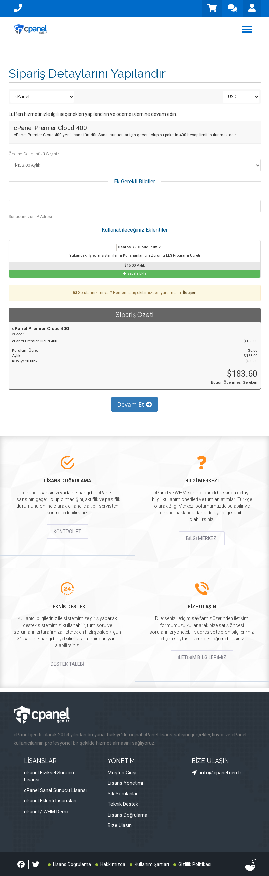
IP (10, 195)
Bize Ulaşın (120, 825)
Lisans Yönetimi (125, 783)
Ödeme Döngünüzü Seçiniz (34, 153)
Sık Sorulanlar (123, 794)
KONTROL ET (67, 531)
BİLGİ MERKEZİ (202, 538)
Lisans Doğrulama (127, 815)
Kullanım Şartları (152, 864)
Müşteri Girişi (122, 773)
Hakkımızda (112, 864)
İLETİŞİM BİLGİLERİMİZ (202, 657)
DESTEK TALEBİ (67, 664)
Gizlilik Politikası (194, 864)
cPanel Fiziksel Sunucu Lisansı (49, 776)
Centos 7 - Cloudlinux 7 (134, 247)
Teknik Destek (123, 804)
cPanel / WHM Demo (47, 812)
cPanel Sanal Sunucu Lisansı (55, 790)
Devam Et (134, 404)
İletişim (189, 292)
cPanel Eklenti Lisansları (50, 801)
